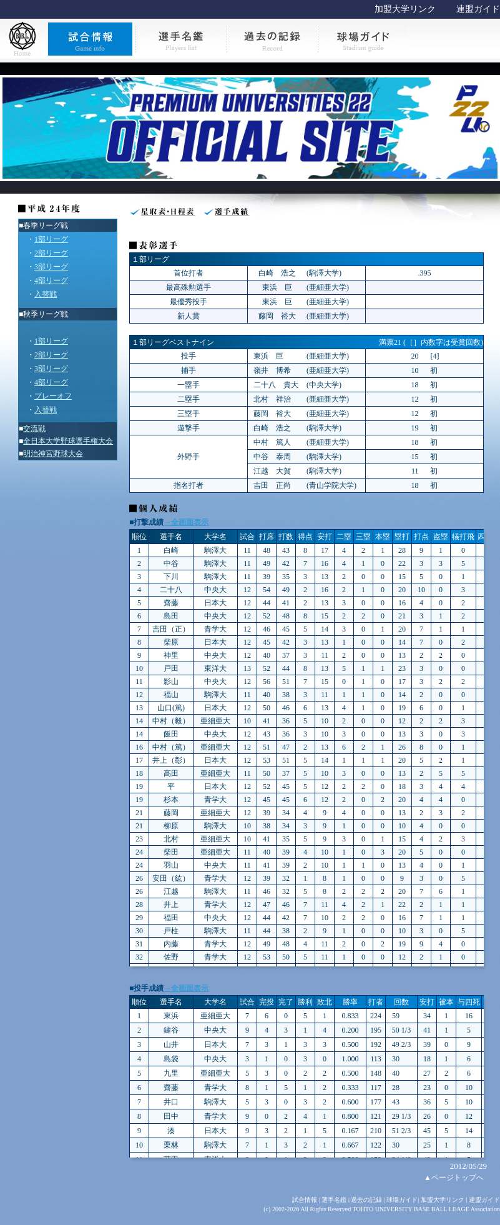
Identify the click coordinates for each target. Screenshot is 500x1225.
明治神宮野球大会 (53, 453)
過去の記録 (366, 1199)
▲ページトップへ (454, 1177)
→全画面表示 (186, 522)
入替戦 (45, 294)
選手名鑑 (333, 1199)
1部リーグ (51, 239)
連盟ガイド (478, 9)
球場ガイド (402, 1199)
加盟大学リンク (405, 9)
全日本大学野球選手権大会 (68, 441)
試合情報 (304, 1199)
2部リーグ (51, 253)
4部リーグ (51, 280)
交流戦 (34, 428)
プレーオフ (53, 396)
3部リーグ (51, 266)
